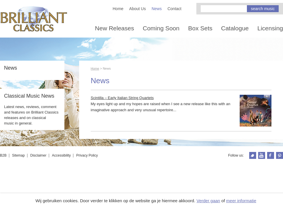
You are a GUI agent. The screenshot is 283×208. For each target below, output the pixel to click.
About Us (137, 8)
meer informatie (241, 200)
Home (118, 8)
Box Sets (200, 28)
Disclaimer (38, 155)
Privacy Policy (87, 155)
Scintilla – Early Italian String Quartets (122, 98)
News (157, 8)
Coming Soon (161, 28)
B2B (3, 155)
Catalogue (235, 28)
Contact (174, 8)
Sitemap (18, 155)
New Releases (114, 28)
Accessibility (61, 155)
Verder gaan (208, 200)
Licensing (270, 28)
